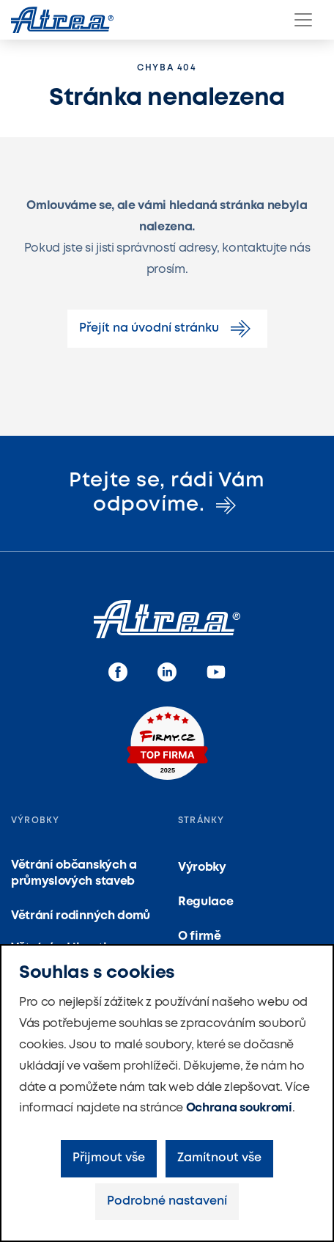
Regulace (205, 901)
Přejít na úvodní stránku (167, 328)
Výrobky (202, 867)
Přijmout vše (109, 1158)
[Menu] (303, 20)
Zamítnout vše (219, 1158)
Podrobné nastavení (167, 1201)
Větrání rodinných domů (80, 915)
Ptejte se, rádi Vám (166, 493)
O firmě (199, 936)
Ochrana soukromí (239, 1108)
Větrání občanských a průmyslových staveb (74, 873)
